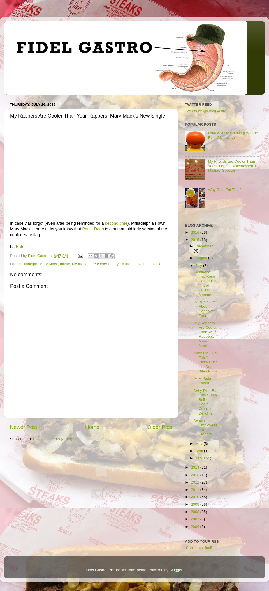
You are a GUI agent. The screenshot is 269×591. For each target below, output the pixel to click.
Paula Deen (93, 229)
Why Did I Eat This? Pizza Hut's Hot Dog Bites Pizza (206, 362)
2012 (195, 482)
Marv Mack (48, 264)
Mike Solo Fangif (202, 380)
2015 (195, 240)
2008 (195, 512)
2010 (195, 497)
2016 (195, 232)
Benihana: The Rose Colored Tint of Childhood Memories (205, 283)
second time (116, 223)
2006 (195, 527)
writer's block (150, 264)
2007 (195, 519)
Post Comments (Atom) (52, 439)
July (199, 265)
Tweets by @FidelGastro (205, 111)
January (202, 458)
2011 (195, 489)
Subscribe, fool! (198, 548)
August (201, 258)
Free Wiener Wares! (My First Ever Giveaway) (233, 135)
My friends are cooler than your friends (104, 264)
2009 (195, 504)
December (204, 246)
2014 (195, 467)
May (199, 443)
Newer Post (23, 427)
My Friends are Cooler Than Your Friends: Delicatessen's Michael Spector (232, 166)
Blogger (176, 570)
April (199, 451)
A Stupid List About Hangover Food (204, 309)
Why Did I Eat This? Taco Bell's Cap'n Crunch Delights (206, 401)
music (65, 264)
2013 (195, 475)
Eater (21, 246)
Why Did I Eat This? (224, 190)
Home (92, 427)
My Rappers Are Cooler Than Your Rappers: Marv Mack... (205, 334)
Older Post (159, 427)
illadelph (30, 264)
